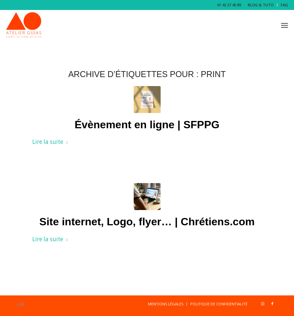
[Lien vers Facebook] (272, 304)
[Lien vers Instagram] (262, 304)
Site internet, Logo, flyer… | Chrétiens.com (146, 222)
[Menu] (284, 25)
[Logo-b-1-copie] (23, 25)
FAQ (284, 4)
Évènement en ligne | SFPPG (147, 125)
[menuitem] (260, 5)
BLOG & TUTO (261, 4)
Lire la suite (50, 142)
